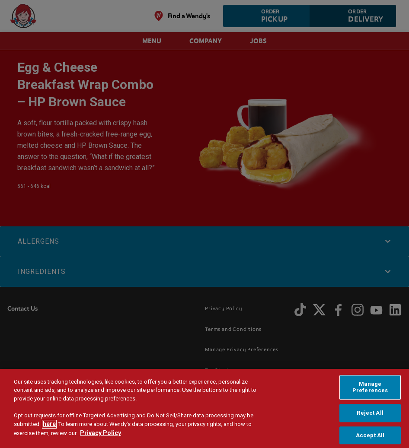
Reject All (370, 415)
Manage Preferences (370, 389)
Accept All (370, 437)
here (49, 426)
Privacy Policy (100, 435)
